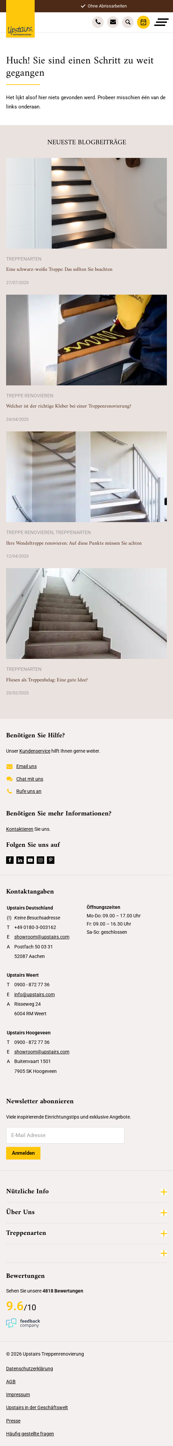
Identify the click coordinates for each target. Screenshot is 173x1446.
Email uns (21, 766)
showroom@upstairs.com (41, 937)
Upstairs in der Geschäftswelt (37, 1407)
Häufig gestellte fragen (30, 1433)
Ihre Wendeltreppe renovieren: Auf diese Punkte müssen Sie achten (74, 543)
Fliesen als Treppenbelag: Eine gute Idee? (47, 680)
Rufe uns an (23, 791)
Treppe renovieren (29, 395)
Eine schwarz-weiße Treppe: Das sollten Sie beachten (59, 269)
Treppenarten (23, 259)
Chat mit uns (24, 778)
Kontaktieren (19, 829)
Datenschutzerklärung (29, 1368)
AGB (11, 1381)
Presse (13, 1420)
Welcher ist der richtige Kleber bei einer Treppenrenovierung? (68, 406)
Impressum (18, 1394)
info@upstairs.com (34, 994)
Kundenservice (34, 751)
